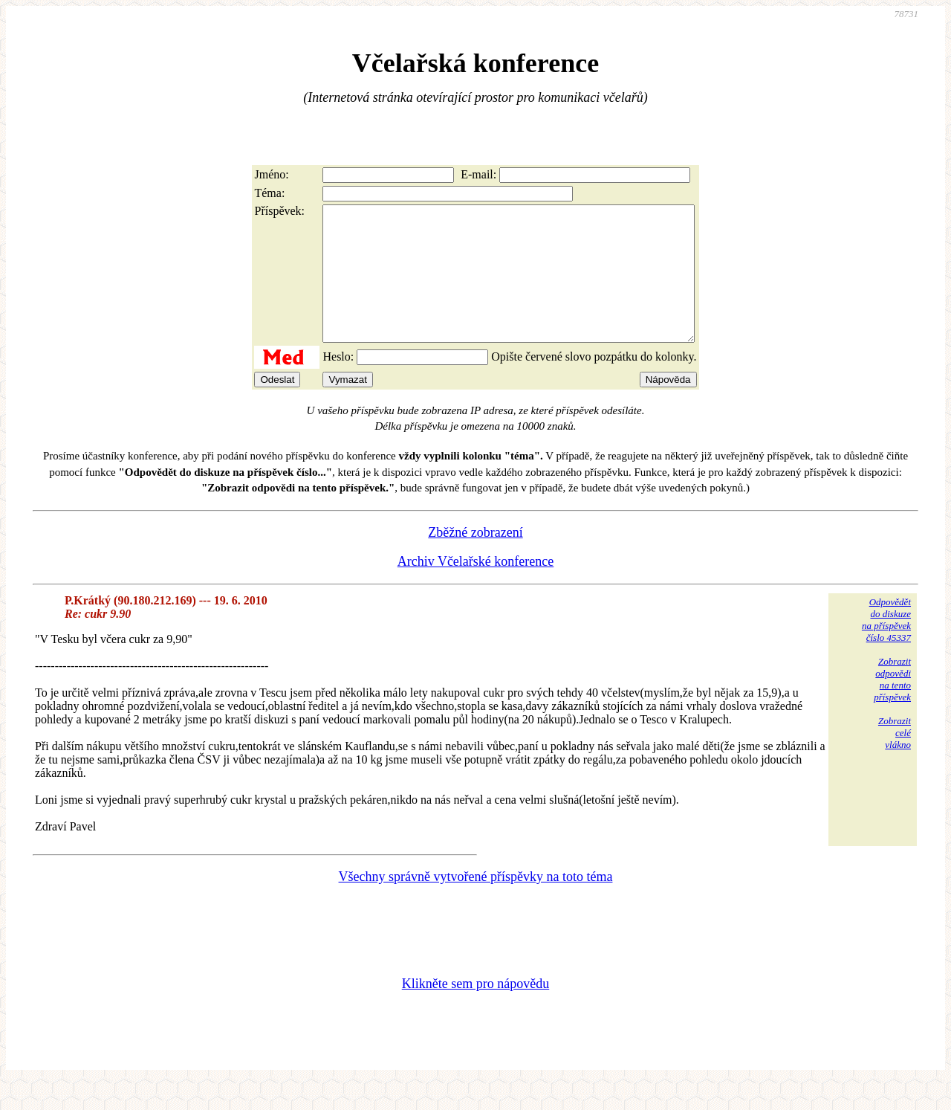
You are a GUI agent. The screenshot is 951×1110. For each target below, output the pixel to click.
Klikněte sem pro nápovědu (475, 1010)
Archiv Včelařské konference (475, 588)
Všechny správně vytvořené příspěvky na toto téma (476, 903)
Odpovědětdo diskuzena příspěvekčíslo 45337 (886, 646)
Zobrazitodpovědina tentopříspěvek (892, 706)
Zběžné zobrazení (475, 559)
